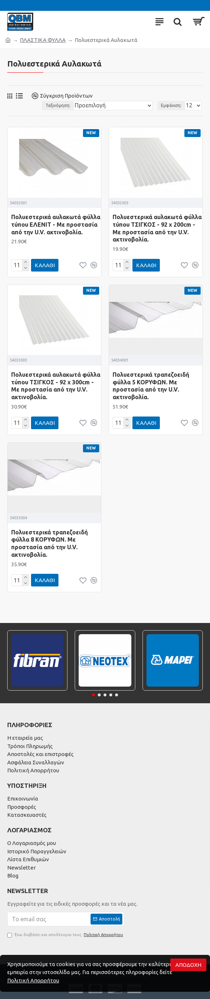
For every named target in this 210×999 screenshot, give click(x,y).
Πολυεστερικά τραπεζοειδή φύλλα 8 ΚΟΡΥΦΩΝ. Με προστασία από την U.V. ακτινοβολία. (49, 543)
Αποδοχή (188, 965)
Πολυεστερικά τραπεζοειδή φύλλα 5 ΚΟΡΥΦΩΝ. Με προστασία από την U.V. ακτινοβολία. (151, 385)
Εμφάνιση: (171, 105)
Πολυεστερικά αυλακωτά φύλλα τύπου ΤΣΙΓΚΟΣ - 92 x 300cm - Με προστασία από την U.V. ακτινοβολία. (55, 385)
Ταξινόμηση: (57, 105)
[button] (93, 694)
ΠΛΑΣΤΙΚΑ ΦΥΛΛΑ (43, 40)
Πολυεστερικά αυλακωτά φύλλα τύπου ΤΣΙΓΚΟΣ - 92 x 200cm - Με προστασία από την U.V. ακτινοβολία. (157, 228)
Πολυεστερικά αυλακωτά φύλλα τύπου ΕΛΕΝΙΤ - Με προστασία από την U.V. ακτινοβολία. (55, 224)
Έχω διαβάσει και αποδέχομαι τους (65, 935)
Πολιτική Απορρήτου (33, 980)
